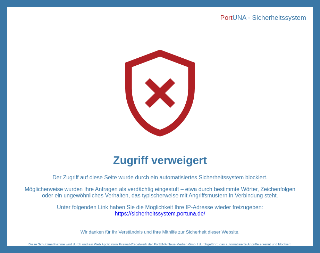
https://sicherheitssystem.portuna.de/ (160, 214)
